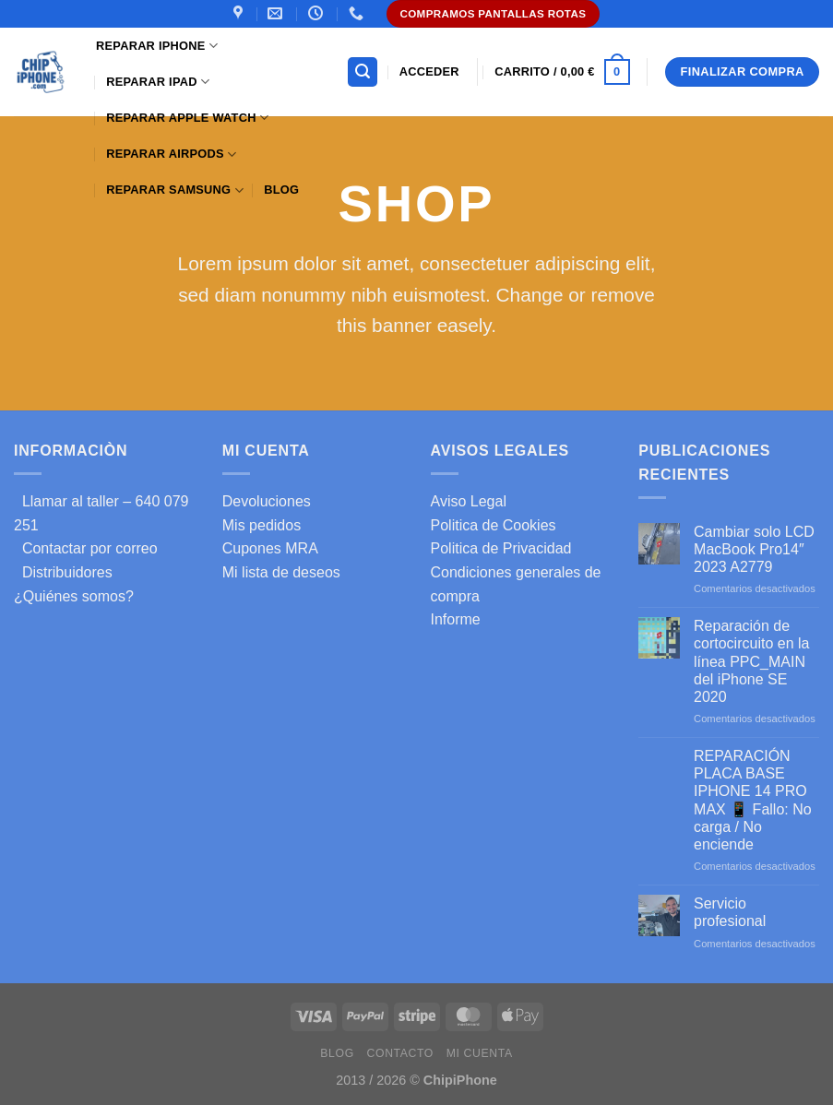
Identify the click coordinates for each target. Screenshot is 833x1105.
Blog (281, 189)
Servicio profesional (730, 912)
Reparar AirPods (171, 154)
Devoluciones (266, 501)
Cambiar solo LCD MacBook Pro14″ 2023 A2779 (754, 549)
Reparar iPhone (157, 45)
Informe (456, 619)
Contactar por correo (86, 548)
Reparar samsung (175, 190)
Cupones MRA (270, 548)
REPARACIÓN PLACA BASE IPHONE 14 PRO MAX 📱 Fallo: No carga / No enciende (753, 800)
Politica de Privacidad (501, 548)
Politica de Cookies (493, 525)
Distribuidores (63, 572)
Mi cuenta (479, 1053)
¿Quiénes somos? (74, 596)
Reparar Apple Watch (187, 117)
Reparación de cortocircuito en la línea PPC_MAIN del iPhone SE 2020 (751, 661)
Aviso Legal (468, 501)
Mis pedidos (261, 525)
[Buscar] (362, 72)
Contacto (400, 1053)
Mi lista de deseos (281, 572)
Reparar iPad (157, 81)
